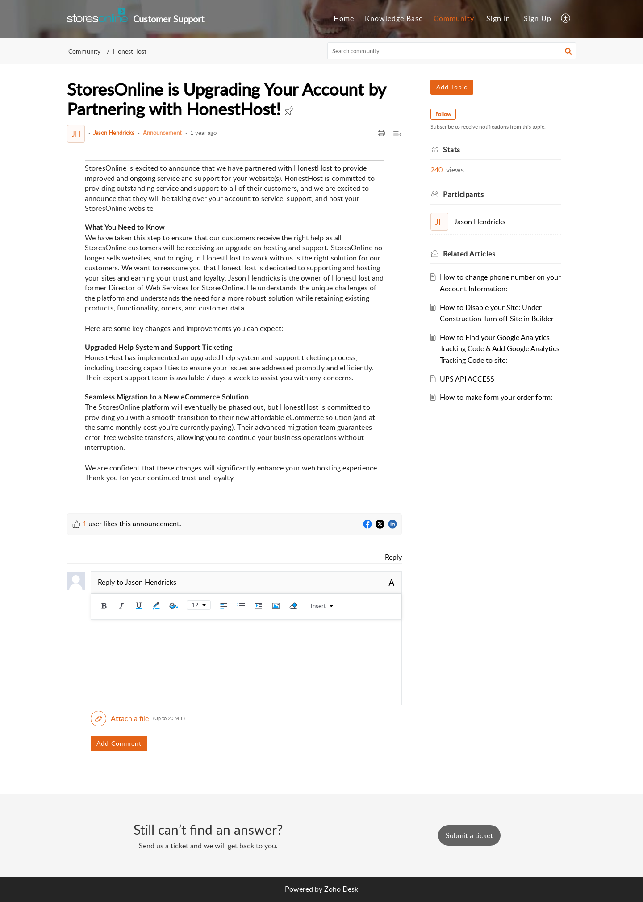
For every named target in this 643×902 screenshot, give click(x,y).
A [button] (391, 582)
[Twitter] (380, 524)
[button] (566, 18)
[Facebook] (367, 524)
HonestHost (129, 51)
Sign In (498, 18)
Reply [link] (393, 557)
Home (344, 18)
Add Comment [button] (119, 743)
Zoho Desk (341, 889)
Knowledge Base (394, 18)
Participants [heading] (463, 194)
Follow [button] (443, 114)
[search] (451, 50)
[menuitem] (343, 18)
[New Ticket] (469, 835)
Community (454, 18)
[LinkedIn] (392, 524)
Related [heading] (469, 254)
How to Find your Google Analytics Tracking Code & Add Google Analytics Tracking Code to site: (499, 348)
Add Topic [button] (452, 87)
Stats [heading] (451, 150)
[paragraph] (234, 330)
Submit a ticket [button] (469, 835)
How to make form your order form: (496, 397)
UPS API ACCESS (467, 379)
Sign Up (537, 18)
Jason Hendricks (113, 133)
